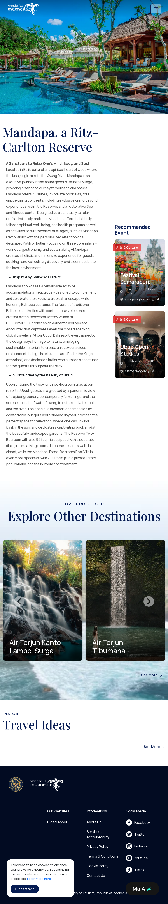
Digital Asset (57, 822)
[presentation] (19, 601)
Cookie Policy (97, 865)
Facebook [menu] (138, 822)
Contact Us (96, 875)
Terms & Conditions (102, 856)
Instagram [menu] (138, 846)
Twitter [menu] (136, 834)
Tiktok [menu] (135, 870)
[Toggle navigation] (155, 8)
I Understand (25, 889)
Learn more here (39, 879)
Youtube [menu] (137, 858)
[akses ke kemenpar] (16, 784)
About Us (94, 822)
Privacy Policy (97, 846)
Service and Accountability (98, 834)
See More (152, 675)
